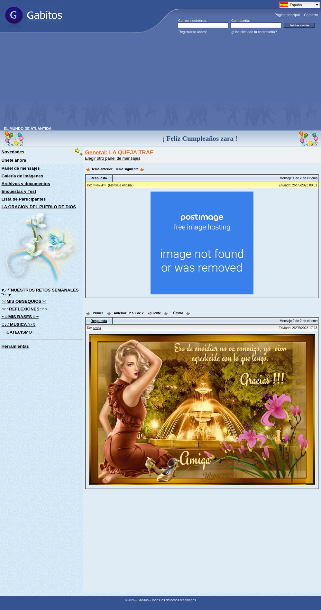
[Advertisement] (108, 82)
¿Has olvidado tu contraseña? (254, 32)
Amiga (97, 328)
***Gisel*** (99, 185)
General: (96, 152)
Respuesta (99, 178)
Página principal (287, 15)
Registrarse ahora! (193, 32)
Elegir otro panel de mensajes (112, 158)
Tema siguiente (129, 169)
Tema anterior (99, 169)
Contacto (311, 15)
